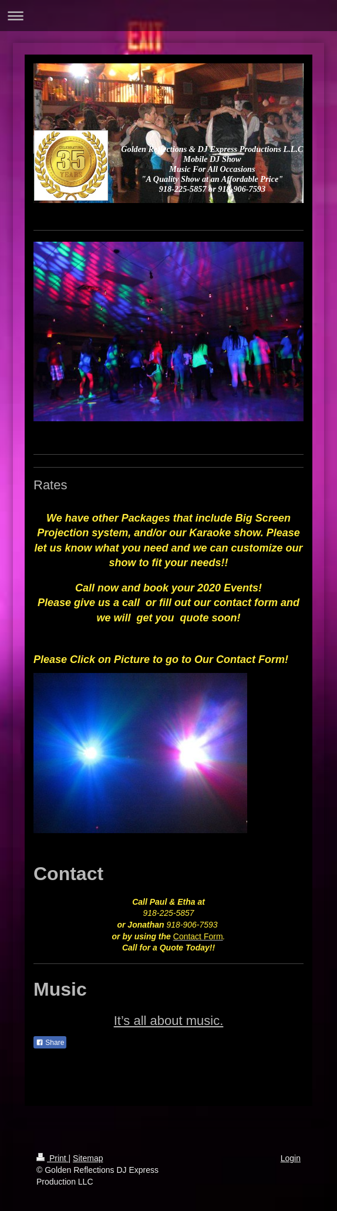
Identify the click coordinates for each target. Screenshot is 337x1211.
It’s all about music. (169, 1020)
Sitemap (88, 1158)
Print (52, 1158)
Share (50, 1043)
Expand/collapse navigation (168, 15)
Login (291, 1158)
